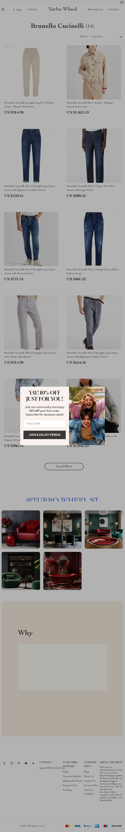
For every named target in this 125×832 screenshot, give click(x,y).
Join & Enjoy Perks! (45, 435)
